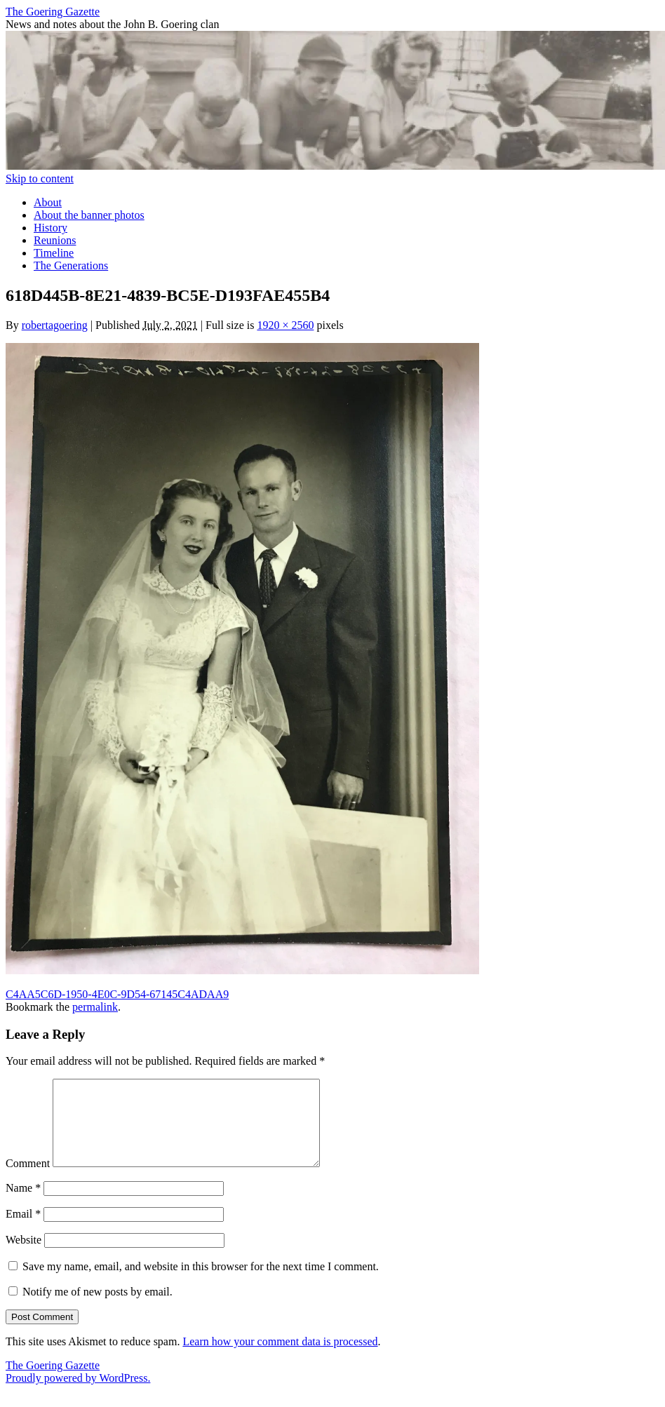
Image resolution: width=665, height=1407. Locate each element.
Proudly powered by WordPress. (78, 1395)
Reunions (55, 240)
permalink (95, 1007)
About (48, 202)
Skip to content (40, 178)
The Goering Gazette (53, 12)
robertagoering (55, 325)
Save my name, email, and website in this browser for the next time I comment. (200, 1283)
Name (23, 1205)
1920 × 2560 (285, 325)
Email (23, 1231)
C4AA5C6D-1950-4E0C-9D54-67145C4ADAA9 (117, 994)
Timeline (54, 253)
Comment (28, 1180)
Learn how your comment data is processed (279, 1358)
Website (23, 1257)
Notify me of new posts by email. (97, 1308)
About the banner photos (89, 215)
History (50, 228)
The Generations (71, 265)
